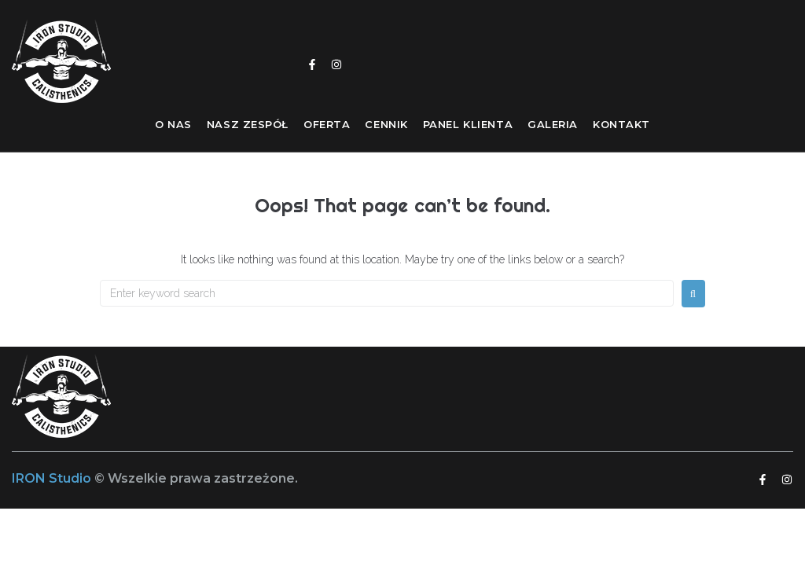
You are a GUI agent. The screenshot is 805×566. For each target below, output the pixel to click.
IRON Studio (53, 478)
